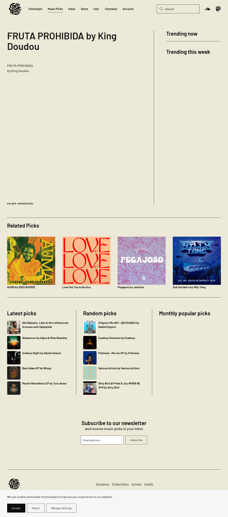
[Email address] (102, 440)
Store (84, 9)
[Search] (178, 8)
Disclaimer (102, 484)
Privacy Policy (120, 484)
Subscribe (136, 440)
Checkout (111, 9)
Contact (136, 484)
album (13, 203)
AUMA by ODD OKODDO (21, 287)
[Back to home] (15, 9)
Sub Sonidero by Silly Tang (189, 287)
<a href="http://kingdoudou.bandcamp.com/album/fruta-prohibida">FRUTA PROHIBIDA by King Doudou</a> (110, 128)
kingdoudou (26, 203)
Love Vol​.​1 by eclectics (76, 287)
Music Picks (55, 9)
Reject (36, 508)
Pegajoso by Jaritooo (131, 287)
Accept (16, 508)
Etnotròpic (35, 9)
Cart (96, 9)
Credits (148, 484)
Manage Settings (61, 508)
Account (128, 9)
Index (72, 9)
